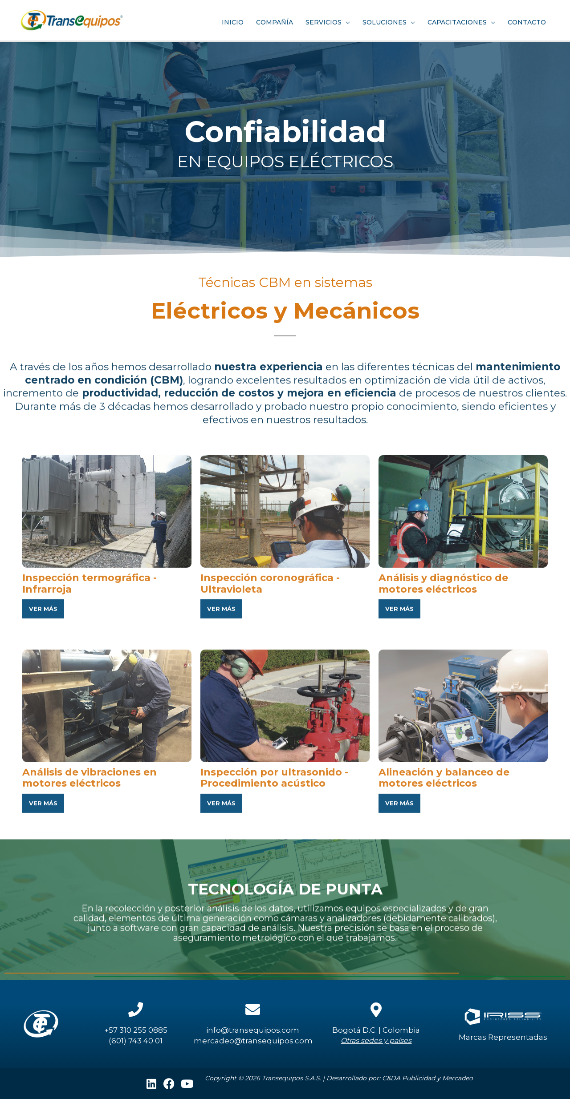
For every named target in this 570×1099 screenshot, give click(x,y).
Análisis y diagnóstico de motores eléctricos (446, 737)
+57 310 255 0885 (135, 1030)
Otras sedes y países (376, 1040)
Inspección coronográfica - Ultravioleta (273, 737)
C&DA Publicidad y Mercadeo (427, 1078)
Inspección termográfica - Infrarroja (92, 737)
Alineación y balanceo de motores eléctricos (447, 931)
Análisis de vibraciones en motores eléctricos (92, 931)
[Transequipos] (76, 18)
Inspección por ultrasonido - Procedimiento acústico (276, 931)
